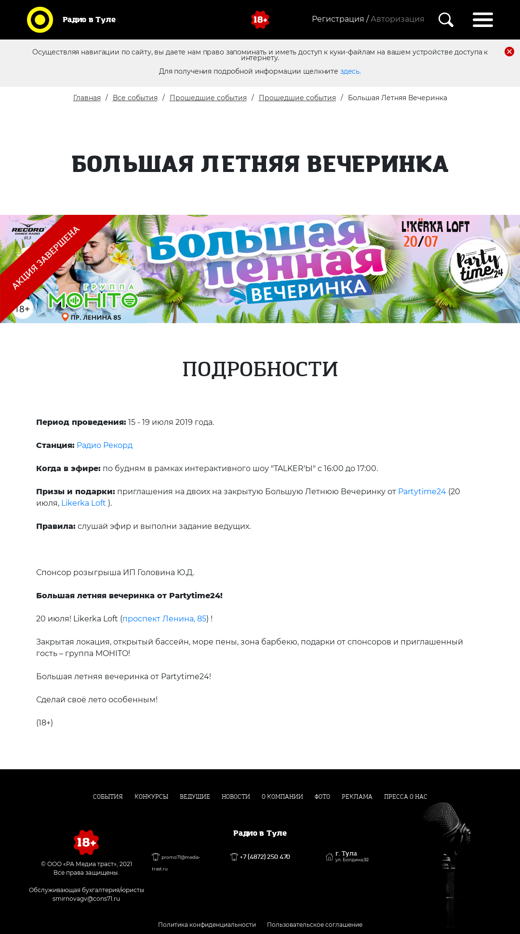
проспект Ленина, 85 (164, 618)
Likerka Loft (83, 503)
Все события (135, 97)
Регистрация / (340, 19)
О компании (282, 797)
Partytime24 (422, 491)
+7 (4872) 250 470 (265, 857)
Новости (236, 797)
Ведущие (195, 797)
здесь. (350, 71)
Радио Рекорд (105, 445)
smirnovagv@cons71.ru (86, 898)
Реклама (357, 797)
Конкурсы (151, 797)
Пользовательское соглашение (314, 924)
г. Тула (352, 856)
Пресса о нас (405, 797)
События (108, 797)
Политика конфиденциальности (207, 924)
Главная (87, 97)
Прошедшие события (208, 97)
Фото (322, 797)
